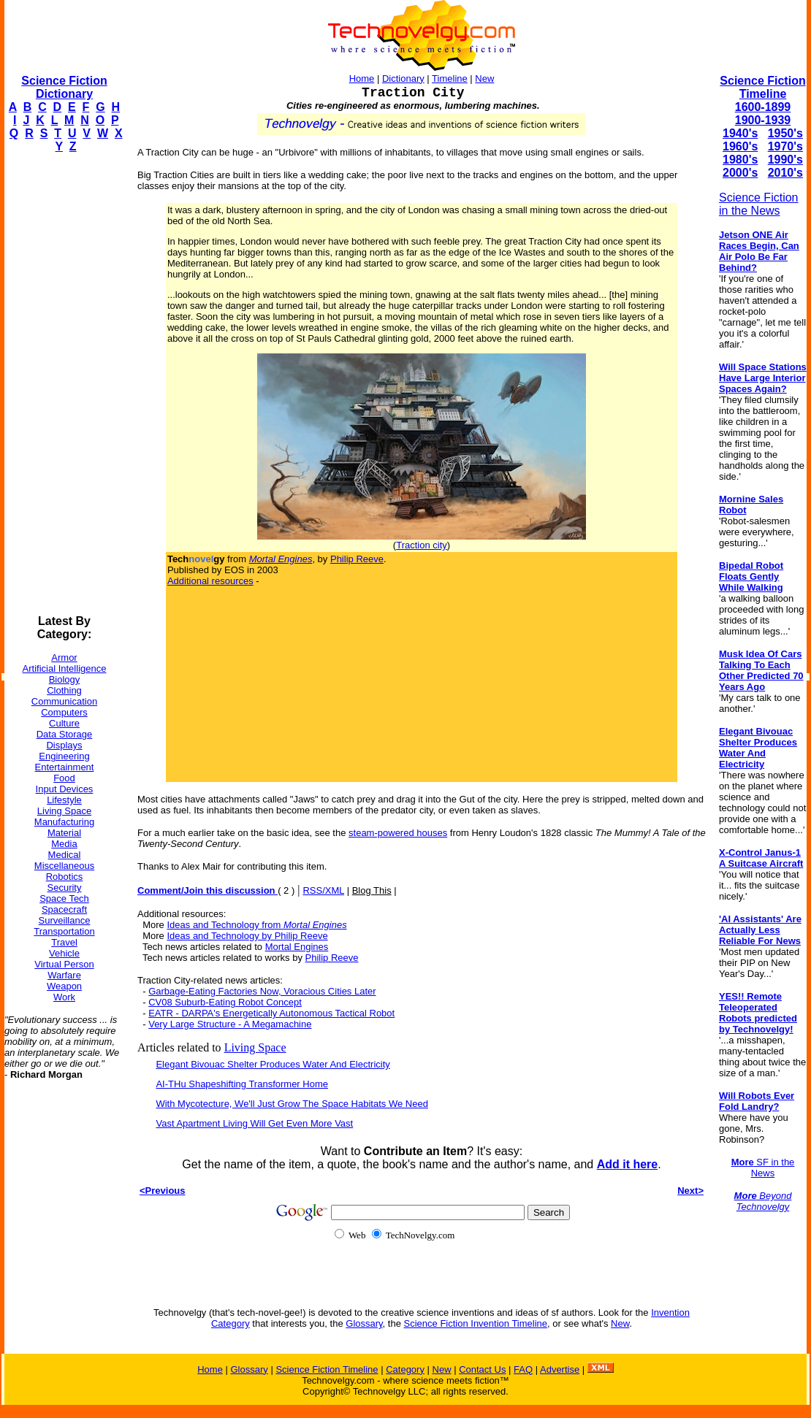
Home (362, 78)
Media (64, 843)
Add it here (627, 1164)
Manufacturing (64, 821)
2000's (740, 172)
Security (64, 887)
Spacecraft (64, 909)
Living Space (64, 810)
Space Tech (64, 898)
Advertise (559, 1369)
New (484, 78)
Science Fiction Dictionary (64, 87)
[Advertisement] (62, 384)
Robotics (64, 876)
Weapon (64, 986)
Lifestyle (64, 799)
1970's (785, 146)
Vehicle (64, 953)
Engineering (64, 756)
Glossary (364, 1323)
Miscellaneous (64, 865)
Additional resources (210, 580)
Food (64, 778)
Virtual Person (64, 964)
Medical (64, 854)
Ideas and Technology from (256, 924)
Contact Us (482, 1369)
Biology (64, 679)
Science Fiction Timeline (762, 87)
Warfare (64, 975)
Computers (64, 712)
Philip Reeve (357, 558)
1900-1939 (763, 120)
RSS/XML (323, 890)
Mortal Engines (297, 946)
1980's (740, 159)
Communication (64, 701)
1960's (740, 146)
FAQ (523, 1369)
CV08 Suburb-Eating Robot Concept (225, 1002)
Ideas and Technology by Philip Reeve (247, 935)
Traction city (421, 545)
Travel (64, 942)
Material (64, 832)
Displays (64, 745)
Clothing (64, 690)
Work (64, 997)
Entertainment (64, 767)
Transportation (64, 931)
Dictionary (403, 78)
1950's (785, 133)
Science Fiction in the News (759, 204)
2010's (785, 172)
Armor (64, 657)
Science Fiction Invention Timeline (476, 1323)
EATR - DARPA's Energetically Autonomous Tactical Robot (271, 1013)
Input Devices (65, 788)
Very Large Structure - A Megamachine (229, 1024)
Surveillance (65, 920)
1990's (785, 159)
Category (405, 1369)
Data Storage (65, 734)
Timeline (450, 78)
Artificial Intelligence (65, 668)
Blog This (372, 890)
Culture (64, 723)
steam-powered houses (398, 832)
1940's (740, 133)
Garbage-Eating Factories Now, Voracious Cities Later (262, 991)
